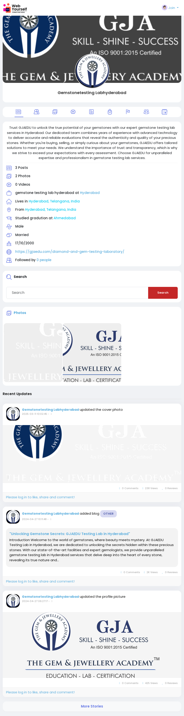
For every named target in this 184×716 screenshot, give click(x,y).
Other (108, 514)
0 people (44, 260)
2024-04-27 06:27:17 (35, 601)
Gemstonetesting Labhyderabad (92, 92)
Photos (20, 312)
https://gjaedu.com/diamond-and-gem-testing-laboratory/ (69, 251)
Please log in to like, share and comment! (40, 497)
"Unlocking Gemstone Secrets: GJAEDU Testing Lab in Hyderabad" (69, 533)
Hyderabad (90, 192)
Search (163, 292)
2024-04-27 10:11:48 (34, 519)
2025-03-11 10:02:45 (34, 414)
